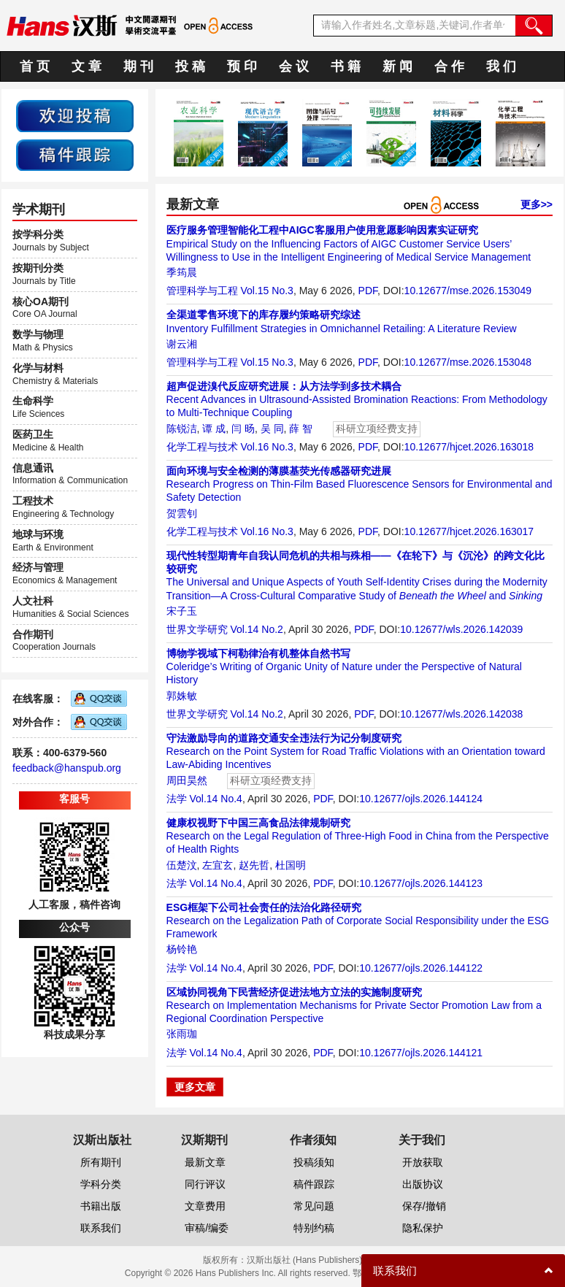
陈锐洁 (181, 428)
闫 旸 (243, 428)
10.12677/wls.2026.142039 (461, 629)
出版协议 (422, 1184)
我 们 (501, 66)
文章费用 (205, 1206)
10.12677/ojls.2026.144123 (421, 883)
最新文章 (205, 1162)
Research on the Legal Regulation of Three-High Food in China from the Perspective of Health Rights (357, 836)
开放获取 (422, 1162)
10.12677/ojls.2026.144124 (421, 798)
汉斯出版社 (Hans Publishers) (305, 1260)
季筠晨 (181, 272)
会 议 (294, 66)
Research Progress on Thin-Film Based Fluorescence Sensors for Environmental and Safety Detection (359, 484)
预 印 (242, 66)
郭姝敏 (181, 696)
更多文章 (194, 1087)
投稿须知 (313, 1162)
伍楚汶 (181, 865)
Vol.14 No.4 (215, 798)
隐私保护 (422, 1228)
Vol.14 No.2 (256, 629)
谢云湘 (181, 344)
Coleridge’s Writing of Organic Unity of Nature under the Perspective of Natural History (344, 666)
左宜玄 (217, 865)
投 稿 (190, 66)
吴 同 (272, 428)
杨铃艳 (181, 949)
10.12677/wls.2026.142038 (461, 714)
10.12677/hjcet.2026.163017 (469, 531)
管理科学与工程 (202, 290)
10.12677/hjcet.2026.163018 (469, 447)
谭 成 (214, 428)
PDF (367, 290)
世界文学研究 (197, 629)
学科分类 (100, 1184)
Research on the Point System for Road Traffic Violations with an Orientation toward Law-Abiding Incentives (355, 751)
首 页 (35, 66)
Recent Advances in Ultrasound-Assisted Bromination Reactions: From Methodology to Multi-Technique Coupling (356, 399)
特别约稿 (313, 1228)
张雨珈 (181, 1034)
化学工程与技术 (202, 447)
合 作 (449, 66)
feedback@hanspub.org (66, 768)
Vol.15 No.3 (266, 290)
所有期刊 (100, 1162)
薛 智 (300, 428)
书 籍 (346, 66)
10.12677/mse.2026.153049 (467, 290)
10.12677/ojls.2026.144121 (421, 1053)
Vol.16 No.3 (266, 447)
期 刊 (138, 66)
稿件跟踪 (313, 1184)
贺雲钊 (181, 513)
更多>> (536, 204)
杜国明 (290, 865)
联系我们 (100, 1228)
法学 (176, 798)
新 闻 (397, 66)
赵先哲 (254, 865)
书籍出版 (100, 1206)
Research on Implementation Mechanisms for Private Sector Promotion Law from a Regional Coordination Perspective (354, 1005)
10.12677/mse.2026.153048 (467, 362)
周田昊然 (186, 780)
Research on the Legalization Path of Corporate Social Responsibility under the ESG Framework (358, 921)
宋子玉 (181, 611)
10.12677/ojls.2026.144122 (421, 968)
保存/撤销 (424, 1206)
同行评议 (205, 1184)
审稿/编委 (206, 1228)
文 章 (86, 66)
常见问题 (313, 1206)
